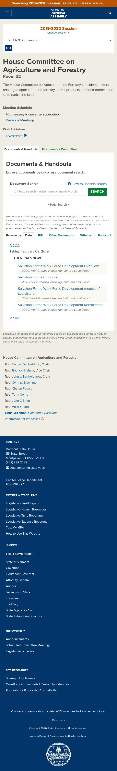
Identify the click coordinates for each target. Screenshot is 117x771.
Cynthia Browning (24, 383)
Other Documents (61, 235)
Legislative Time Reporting (24, 516)
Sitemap (11, 678)
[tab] (21, 149)
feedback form (79, 711)
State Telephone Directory (24, 616)
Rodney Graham (23, 370)
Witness (86, 235)
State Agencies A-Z (19, 610)
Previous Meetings (20, 120)
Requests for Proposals (21, 690)
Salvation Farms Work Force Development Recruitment (60, 305)
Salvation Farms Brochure (37, 277)
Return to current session (83, 3)
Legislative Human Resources (26, 509)
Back (14, 244)
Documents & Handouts (21, 149)
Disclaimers (27, 678)
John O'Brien (21, 401)
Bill (40, 235)
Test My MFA (15, 527)
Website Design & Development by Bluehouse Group (58, 736)
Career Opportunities (55, 684)
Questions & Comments (22, 684)
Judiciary (12, 604)
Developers (58, 720)
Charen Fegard (22, 388)
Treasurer (12, 598)
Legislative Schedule (20, 651)
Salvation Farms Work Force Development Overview (58, 266)
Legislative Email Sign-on (23, 503)
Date (28, 235)
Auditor (11, 586)
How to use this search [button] (87, 184)
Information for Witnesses (24, 419)
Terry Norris (20, 395)
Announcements (17, 639)
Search (97, 191)
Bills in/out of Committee (59, 149)
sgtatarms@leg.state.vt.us (25, 468)
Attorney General (17, 580)
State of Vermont (17, 562)
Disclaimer (12, 545)
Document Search (58, 184)
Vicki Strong (20, 407)
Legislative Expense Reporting (27, 522)
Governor (12, 568)
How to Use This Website (23, 534)
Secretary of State (18, 592)
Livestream (14, 136)
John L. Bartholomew (26, 377)
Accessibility (48, 690)
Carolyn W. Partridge (26, 364)
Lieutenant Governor (20, 574)
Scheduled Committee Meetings (28, 645)
